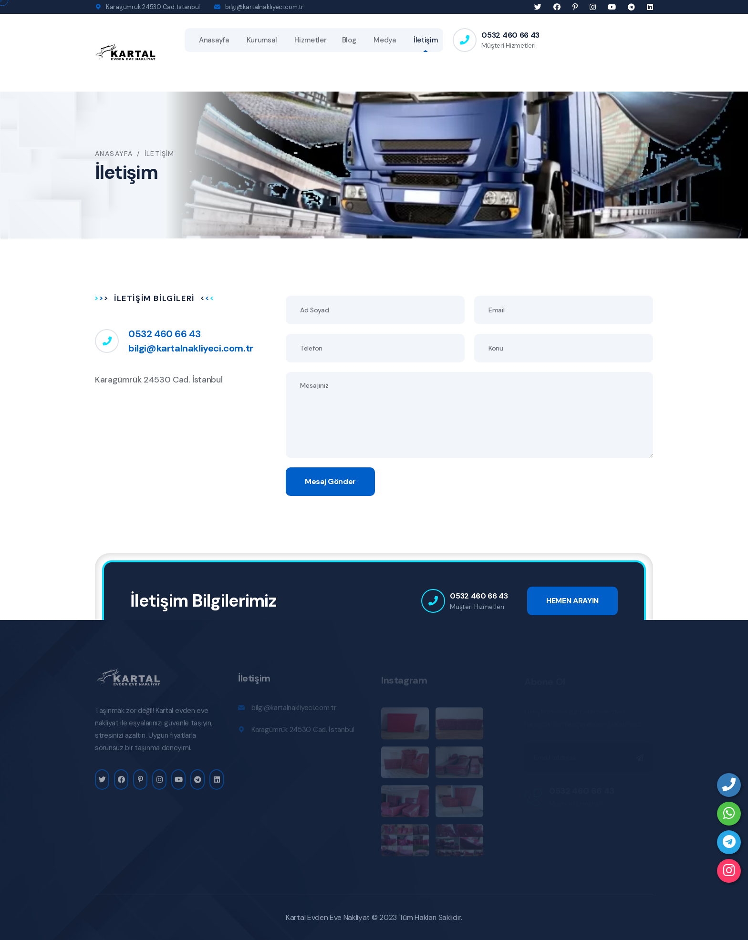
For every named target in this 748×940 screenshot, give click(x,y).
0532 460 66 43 (510, 35)
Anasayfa (214, 40)
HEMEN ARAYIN (572, 601)
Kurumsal (262, 40)
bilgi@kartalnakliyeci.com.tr (264, 7)
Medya (385, 40)
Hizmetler (310, 40)
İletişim (426, 40)
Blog (349, 40)
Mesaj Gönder (330, 481)
